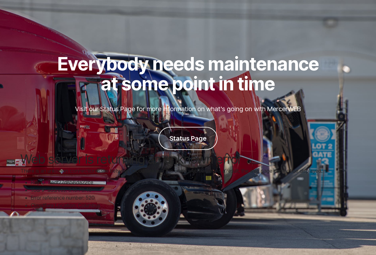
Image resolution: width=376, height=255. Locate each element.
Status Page (188, 138)
